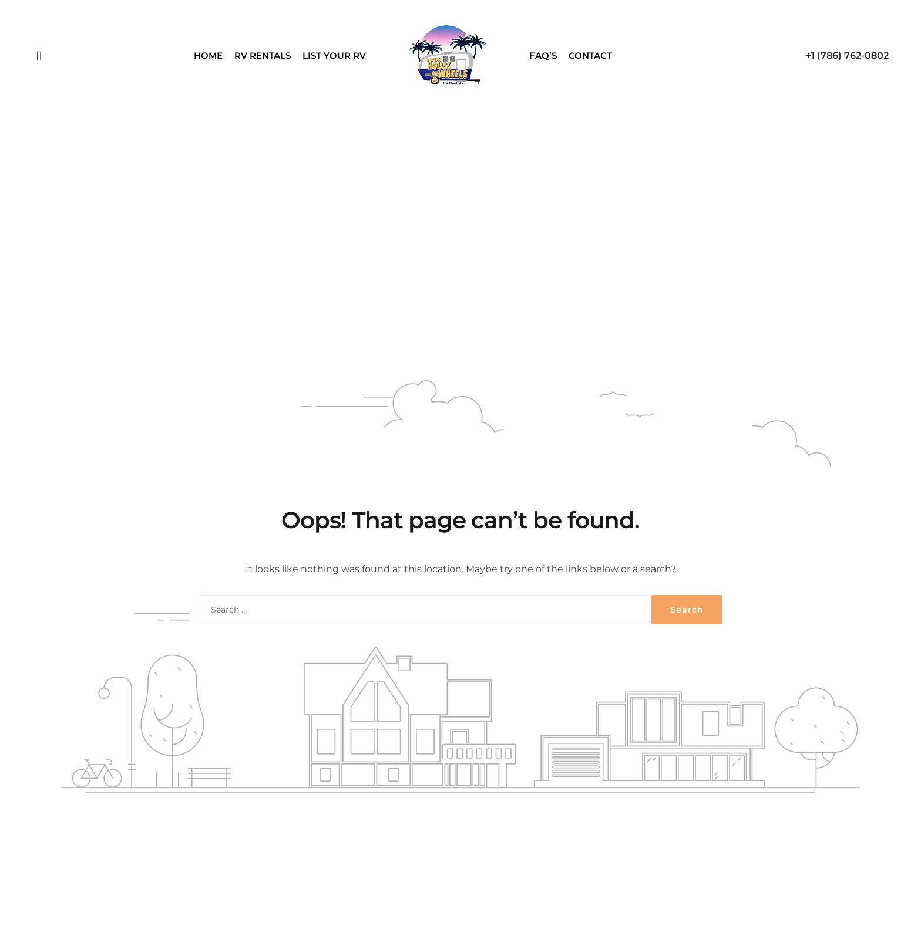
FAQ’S (543, 55)
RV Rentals (262, 55)
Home (208, 55)
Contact (590, 55)
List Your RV (334, 55)
